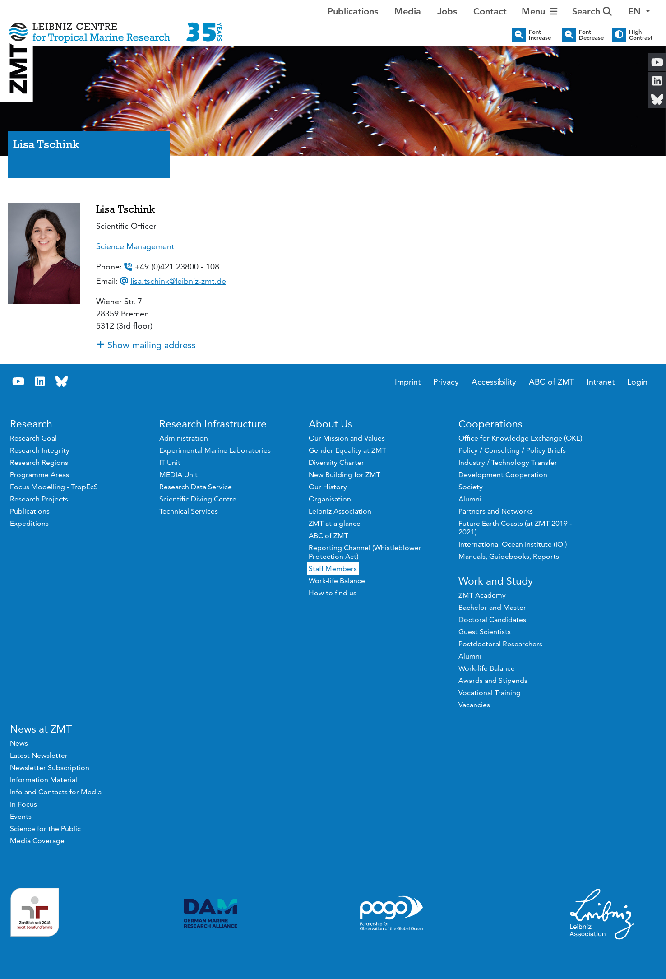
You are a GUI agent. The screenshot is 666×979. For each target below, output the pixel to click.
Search (592, 11)
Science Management (135, 246)
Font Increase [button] (540, 35)
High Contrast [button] (640, 35)
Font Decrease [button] (591, 35)
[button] (639, 11)
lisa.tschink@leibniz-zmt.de (178, 281)
